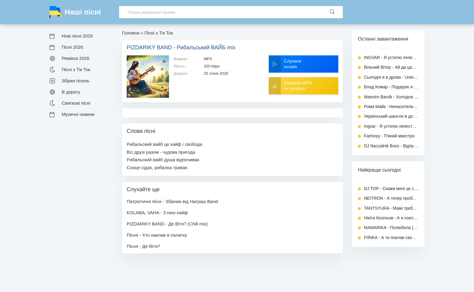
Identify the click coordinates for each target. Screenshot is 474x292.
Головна (130, 32)
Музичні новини (78, 114)
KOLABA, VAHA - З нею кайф (157, 212)
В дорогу (71, 91)
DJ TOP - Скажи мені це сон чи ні (391, 188)
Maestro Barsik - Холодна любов (391, 96)
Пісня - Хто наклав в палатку (157, 235)
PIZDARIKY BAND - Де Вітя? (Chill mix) (167, 223)
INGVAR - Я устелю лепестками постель (391, 57)
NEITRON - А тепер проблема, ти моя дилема (391, 198)
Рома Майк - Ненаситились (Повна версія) (391, 106)
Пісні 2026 (72, 47)
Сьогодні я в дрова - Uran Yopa (391, 77)
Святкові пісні (76, 103)
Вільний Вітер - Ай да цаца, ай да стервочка (391, 67)
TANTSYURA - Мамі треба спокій (391, 208)
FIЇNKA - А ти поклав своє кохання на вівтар (391, 237)
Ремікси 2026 (75, 58)
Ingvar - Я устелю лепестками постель (391, 126)
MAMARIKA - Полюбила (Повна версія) (391, 227)
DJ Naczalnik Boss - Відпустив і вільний (391, 145)
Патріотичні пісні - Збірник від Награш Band (172, 201)
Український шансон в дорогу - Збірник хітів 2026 (391, 116)
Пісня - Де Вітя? (143, 246)
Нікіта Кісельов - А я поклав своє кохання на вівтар (391, 217)
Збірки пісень (75, 80)
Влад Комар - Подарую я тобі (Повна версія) (391, 86)
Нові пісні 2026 (77, 35)
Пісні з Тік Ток (76, 69)
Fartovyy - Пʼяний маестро (389, 135)
